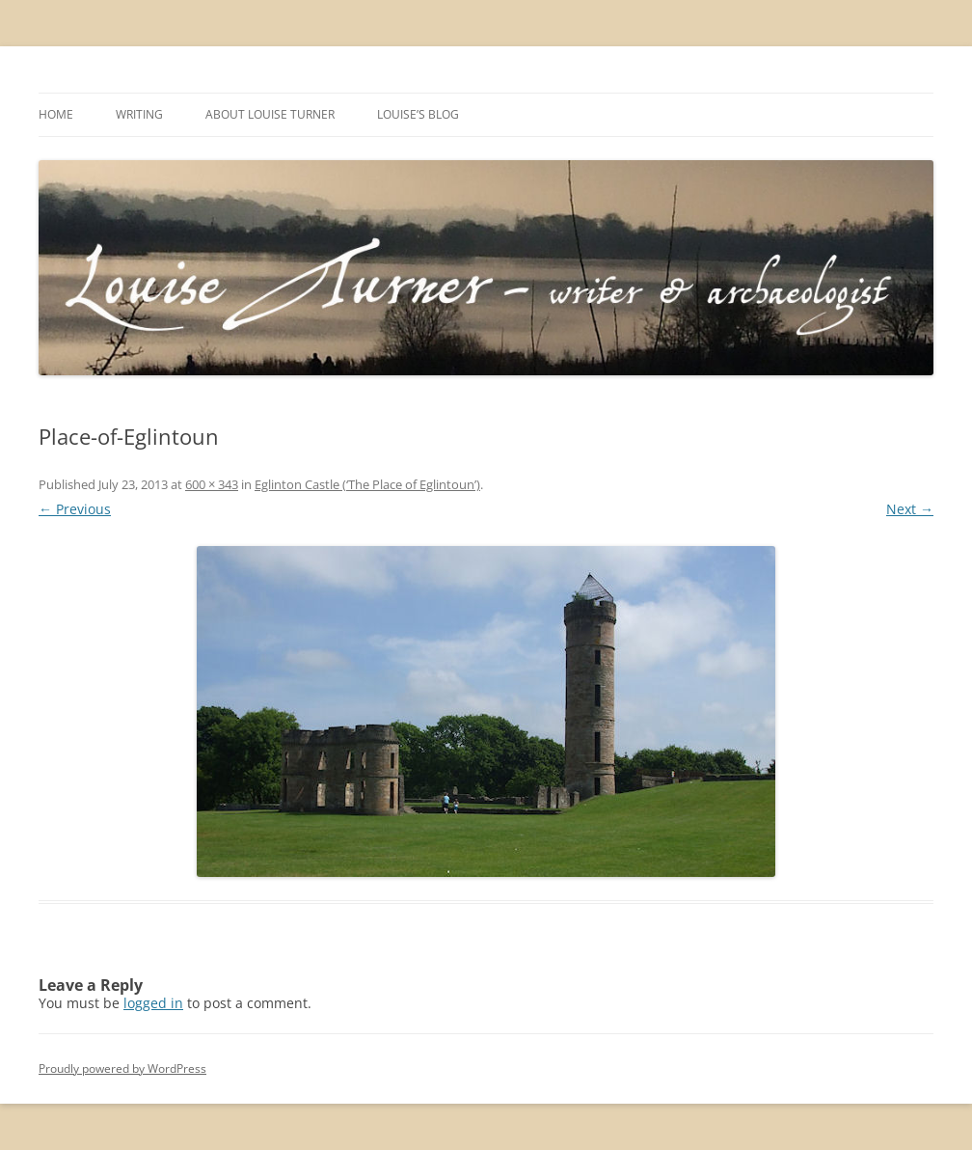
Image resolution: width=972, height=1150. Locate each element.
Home (56, 114)
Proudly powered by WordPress (122, 1068)
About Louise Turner (270, 114)
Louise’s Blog (418, 114)
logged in (153, 1003)
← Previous (75, 509)
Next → (909, 509)
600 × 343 (211, 484)
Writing (139, 114)
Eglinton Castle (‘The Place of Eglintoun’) (367, 484)
